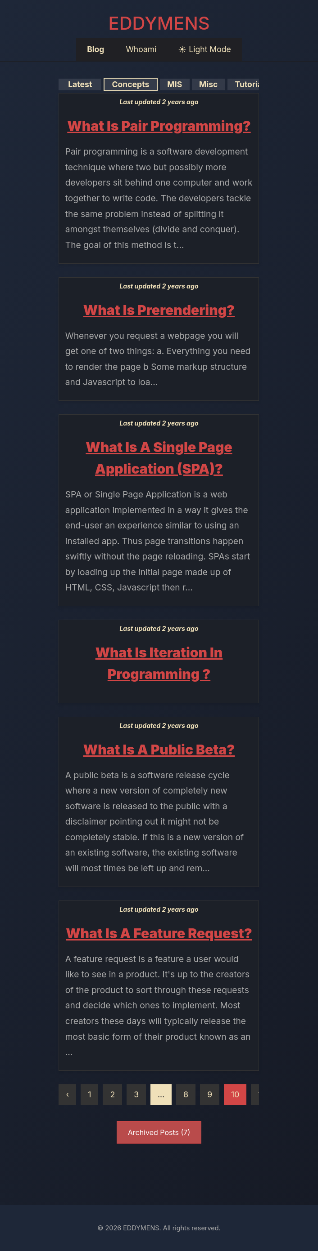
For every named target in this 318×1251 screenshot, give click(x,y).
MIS (175, 84)
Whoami (141, 49)
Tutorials (251, 84)
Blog (95, 49)
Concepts (130, 84)
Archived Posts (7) (159, 1132)
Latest (80, 84)
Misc (208, 84)
